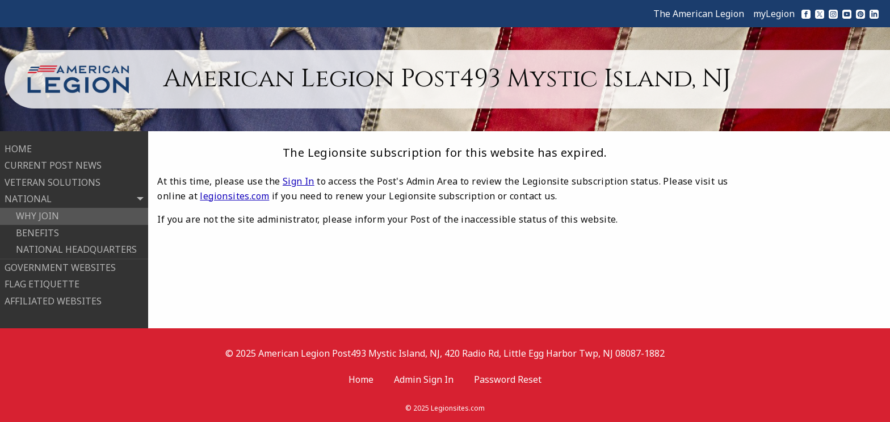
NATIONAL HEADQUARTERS (76, 249)
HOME (18, 148)
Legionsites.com (458, 407)
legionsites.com (234, 196)
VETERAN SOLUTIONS (52, 182)
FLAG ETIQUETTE (42, 284)
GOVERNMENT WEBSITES (60, 267)
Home (361, 379)
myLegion (774, 13)
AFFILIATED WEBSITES (53, 300)
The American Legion (698, 13)
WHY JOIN (37, 215)
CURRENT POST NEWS (53, 165)
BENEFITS (37, 232)
